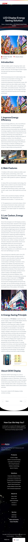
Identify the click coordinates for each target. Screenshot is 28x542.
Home (3, 24)
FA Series (21, 278)
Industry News (8, 24)
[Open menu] (21, 3)
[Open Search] (24, 3)
